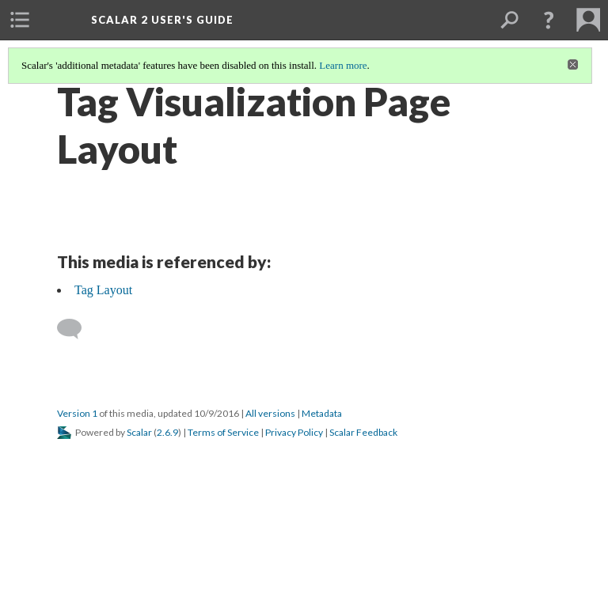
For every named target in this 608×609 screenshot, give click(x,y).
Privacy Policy (294, 432)
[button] (548, 20)
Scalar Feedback (363, 432)
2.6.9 (167, 432)
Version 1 (77, 413)
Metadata (322, 413)
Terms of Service (223, 432)
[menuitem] (20, 20)
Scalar (139, 432)
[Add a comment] (76, 329)
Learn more (343, 65)
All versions (270, 413)
